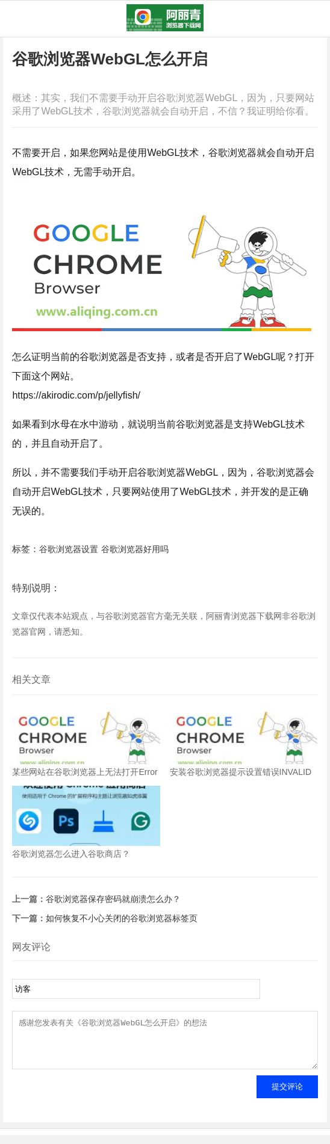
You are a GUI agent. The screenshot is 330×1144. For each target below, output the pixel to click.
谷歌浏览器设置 (68, 549)
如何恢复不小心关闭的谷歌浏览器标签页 (122, 918)
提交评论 (287, 1095)
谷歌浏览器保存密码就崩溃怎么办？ (113, 899)
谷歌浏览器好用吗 (135, 549)
